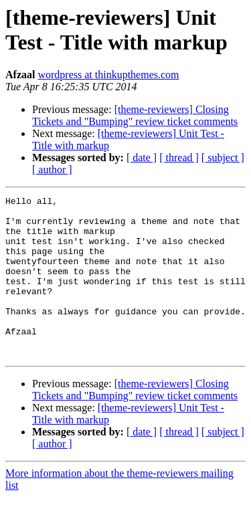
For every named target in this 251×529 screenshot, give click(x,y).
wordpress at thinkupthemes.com (108, 74)
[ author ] (52, 169)
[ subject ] (222, 157)
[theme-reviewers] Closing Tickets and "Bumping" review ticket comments (135, 115)
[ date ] (142, 157)
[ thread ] (179, 157)
